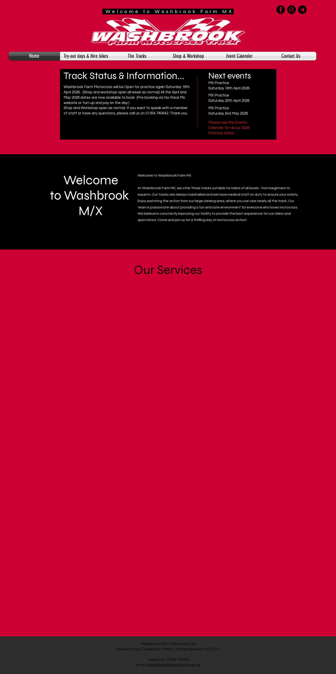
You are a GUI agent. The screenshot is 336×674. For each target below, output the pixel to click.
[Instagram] (291, 9)
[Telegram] (302, 9)
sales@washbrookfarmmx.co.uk (173, 665)
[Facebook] (280, 9)
